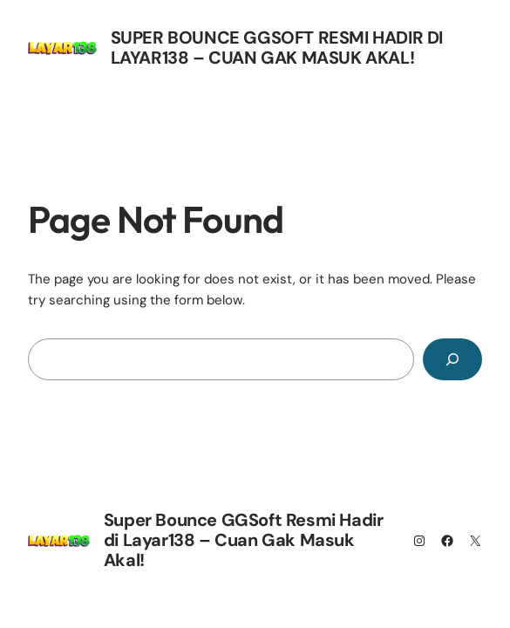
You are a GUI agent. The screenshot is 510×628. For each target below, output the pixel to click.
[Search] (452, 359)
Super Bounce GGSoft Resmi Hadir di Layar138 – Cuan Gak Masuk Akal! (277, 47)
